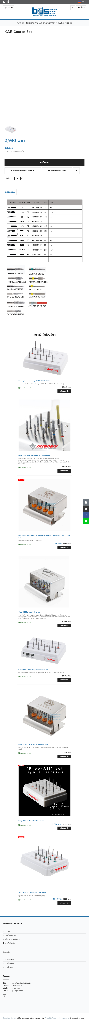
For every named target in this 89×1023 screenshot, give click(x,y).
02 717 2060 (16, 988)
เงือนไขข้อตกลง (10, 935)
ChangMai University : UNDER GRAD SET (34, 381)
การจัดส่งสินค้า (10, 959)
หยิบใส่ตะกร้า (64, 391)
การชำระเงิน (9, 967)
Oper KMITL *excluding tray (29, 612)
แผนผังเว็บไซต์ (10, 943)
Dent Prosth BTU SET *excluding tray (33, 744)
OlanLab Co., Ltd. (77, 1018)
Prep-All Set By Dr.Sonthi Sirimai (31, 821)
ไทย (82, 2)
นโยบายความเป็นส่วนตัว (13, 939)
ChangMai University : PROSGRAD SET (33, 669)
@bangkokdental (17, 991)
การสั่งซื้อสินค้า (10, 963)
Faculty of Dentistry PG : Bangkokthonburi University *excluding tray (44, 536)
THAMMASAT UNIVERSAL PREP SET (32, 892)
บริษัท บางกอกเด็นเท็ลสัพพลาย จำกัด (30, 1018)
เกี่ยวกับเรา (8, 931)
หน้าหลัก (20, 23)
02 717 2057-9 (17, 985)
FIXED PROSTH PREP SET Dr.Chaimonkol (34, 455)
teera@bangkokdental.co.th (21, 983)
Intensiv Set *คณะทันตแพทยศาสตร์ (40, 23)
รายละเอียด (10, 192)
